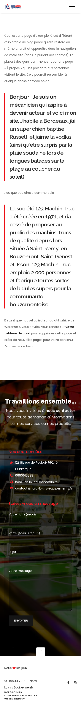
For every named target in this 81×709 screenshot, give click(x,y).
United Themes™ (14, 698)
